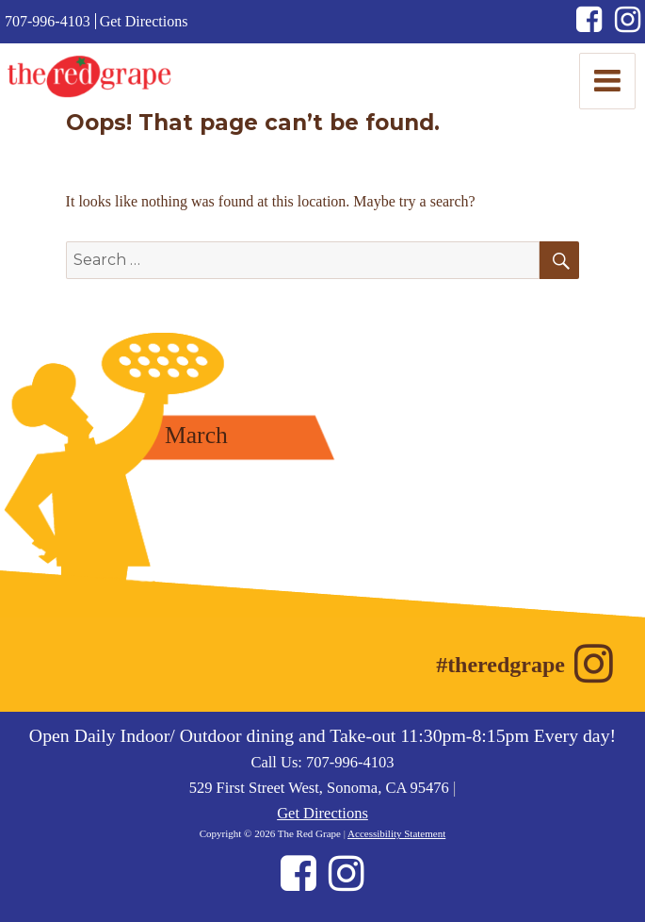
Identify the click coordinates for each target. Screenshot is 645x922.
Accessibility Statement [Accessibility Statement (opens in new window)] (396, 833)
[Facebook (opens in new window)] (595, 25)
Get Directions (144, 21)
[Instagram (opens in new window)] (627, 25)
